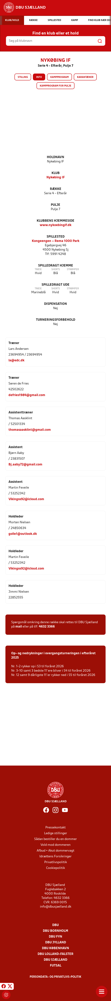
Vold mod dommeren (55, 845)
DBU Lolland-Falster (55, 954)
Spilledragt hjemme (55, 265)
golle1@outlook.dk (22, 534)
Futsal (55, 965)
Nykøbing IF (55, 177)
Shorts (55, 269)
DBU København (55, 948)
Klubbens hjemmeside (55, 220)
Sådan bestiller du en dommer (55, 839)
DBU (55, 925)
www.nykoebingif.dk (55, 225)
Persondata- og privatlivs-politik (55, 977)
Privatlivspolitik (55, 862)
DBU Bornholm (55, 931)
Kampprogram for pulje (55, 86)
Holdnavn (55, 157)
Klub (56, 173)
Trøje (38, 269)
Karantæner (85, 77)
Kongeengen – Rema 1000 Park (55, 241)
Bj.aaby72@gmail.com (25, 464)
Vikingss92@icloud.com (26, 499)
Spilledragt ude (55, 284)
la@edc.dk (16, 360)
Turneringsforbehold (55, 319)
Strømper (73, 269)
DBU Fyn (55, 936)
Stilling (23, 77)
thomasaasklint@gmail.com (29, 429)
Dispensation (55, 304)
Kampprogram (59, 77)
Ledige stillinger (55, 833)
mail (18, 626)
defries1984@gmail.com (26, 395)
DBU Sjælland (55, 959)
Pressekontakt (55, 827)
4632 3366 (47, 626)
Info (39, 77)
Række (55, 189)
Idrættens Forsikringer (55, 856)
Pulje (55, 205)
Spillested (56, 236)
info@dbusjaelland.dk (55, 906)
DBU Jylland (55, 942)
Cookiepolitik (55, 868)
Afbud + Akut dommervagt (55, 850)
